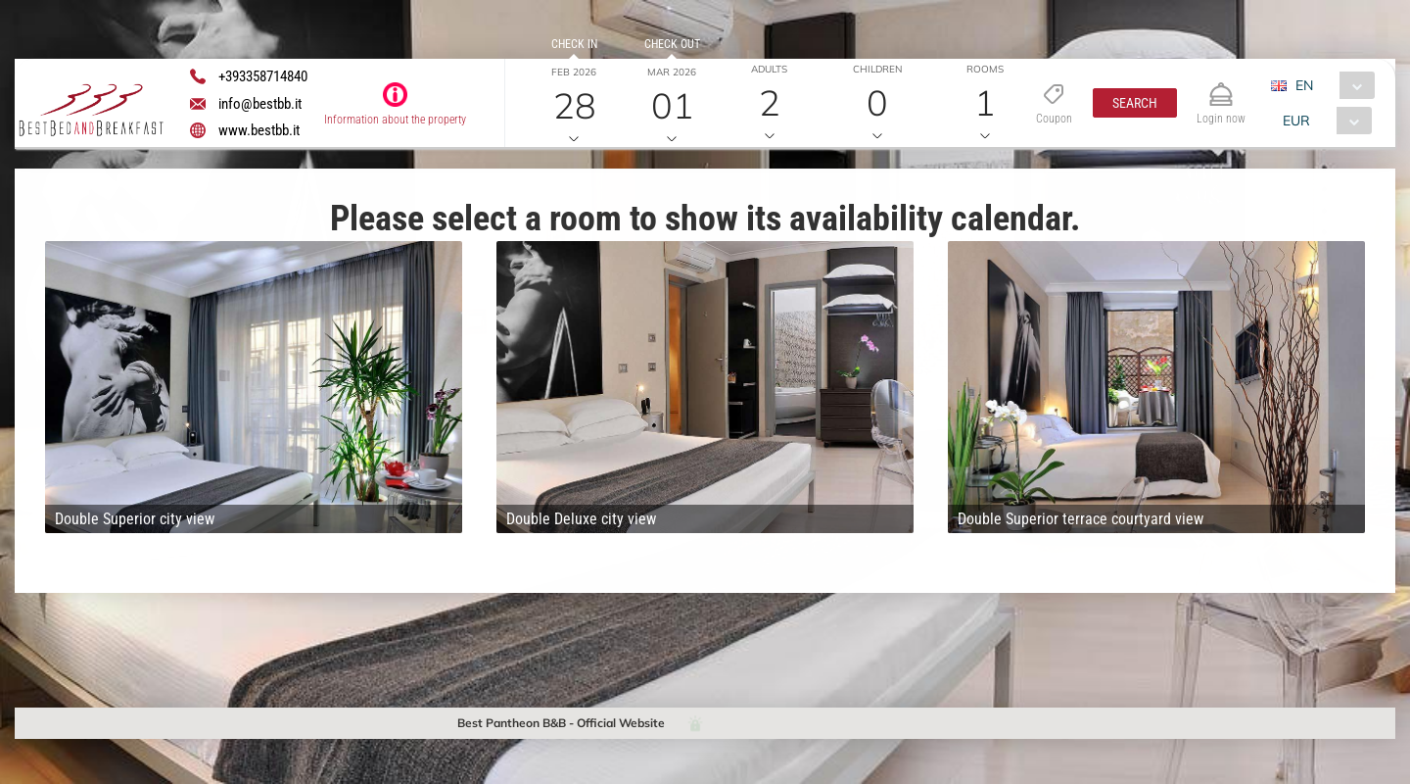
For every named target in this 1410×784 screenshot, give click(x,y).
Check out (672, 44)
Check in (574, 44)
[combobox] (1330, 85)
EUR (1296, 120)
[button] (1135, 103)
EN (1304, 85)
